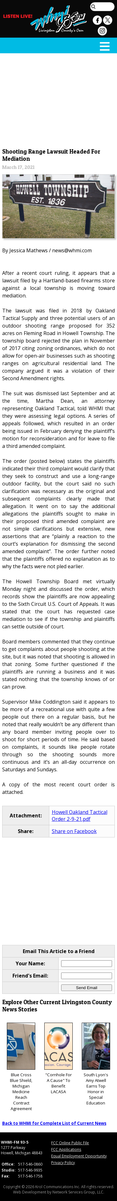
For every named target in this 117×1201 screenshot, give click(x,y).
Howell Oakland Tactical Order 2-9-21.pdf (79, 815)
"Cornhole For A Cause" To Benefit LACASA (58, 1058)
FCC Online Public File (70, 1143)
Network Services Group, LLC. (78, 1192)
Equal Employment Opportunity (79, 1156)
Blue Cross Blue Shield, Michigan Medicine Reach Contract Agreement (21, 1067)
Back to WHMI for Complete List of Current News (54, 1123)
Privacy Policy (63, 1162)
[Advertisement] (58, 99)
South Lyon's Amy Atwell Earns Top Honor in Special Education (96, 1064)
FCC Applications (66, 1149)
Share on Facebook (74, 831)
